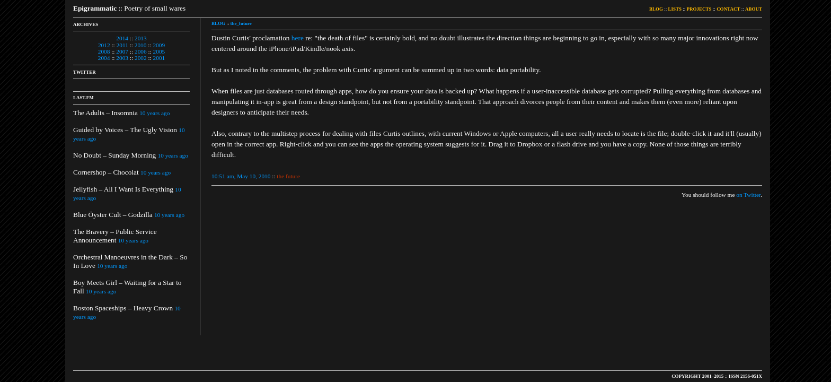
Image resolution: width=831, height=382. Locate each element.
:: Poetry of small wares (129, 8)
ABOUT (753, 9)
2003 (122, 58)
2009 (159, 45)
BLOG (656, 9)
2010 (141, 45)
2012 (104, 45)
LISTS (675, 9)
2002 (141, 58)
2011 (122, 45)
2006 (141, 51)
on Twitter (748, 195)
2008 (104, 51)
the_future (241, 23)
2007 (122, 51)
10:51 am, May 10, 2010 (240, 176)
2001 (159, 58)
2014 (122, 38)
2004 (104, 58)
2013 (141, 38)
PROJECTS (699, 9)
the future (288, 176)
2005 (159, 51)
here (297, 38)
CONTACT (728, 9)
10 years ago (154, 113)
